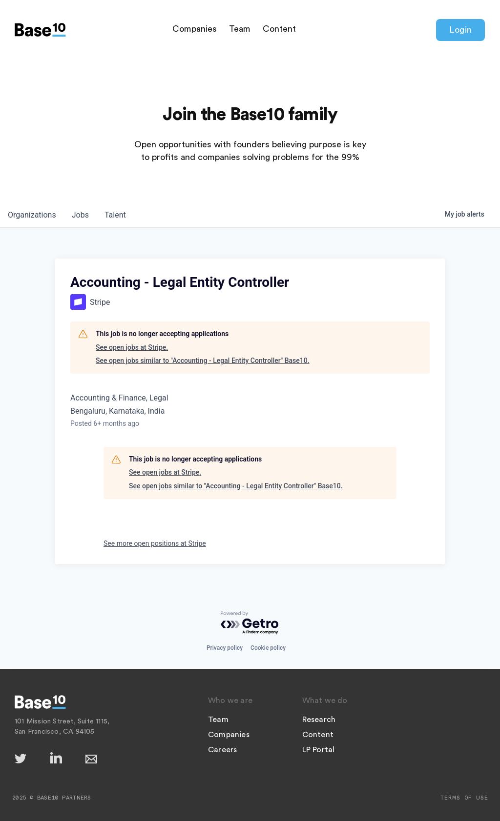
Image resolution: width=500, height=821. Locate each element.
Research (319, 719)
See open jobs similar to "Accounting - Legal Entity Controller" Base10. (203, 360)
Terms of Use (464, 797)
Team (239, 28)
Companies (194, 28)
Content (279, 28)
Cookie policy (268, 647)
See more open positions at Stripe (155, 543)
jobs (80, 215)
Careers (222, 750)
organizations (32, 215)
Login (460, 29)
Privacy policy (225, 647)
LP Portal (318, 750)
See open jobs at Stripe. (132, 347)
